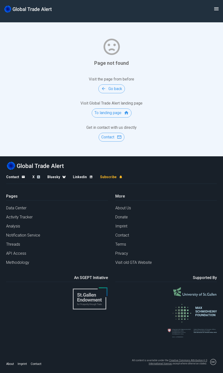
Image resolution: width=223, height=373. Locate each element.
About (10, 364)
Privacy (121, 253)
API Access (16, 253)
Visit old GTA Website (133, 262)
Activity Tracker (19, 217)
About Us (123, 208)
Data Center (16, 208)
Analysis (13, 226)
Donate (121, 217)
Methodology (17, 262)
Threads (13, 244)
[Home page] (28, 9)
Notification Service (23, 235)
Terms (120, 244)
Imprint (121, 226)
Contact (122, 235)
